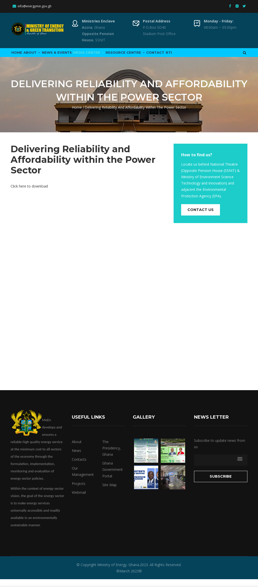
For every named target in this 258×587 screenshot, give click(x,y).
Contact (183, 56)
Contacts (79, 467)
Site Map (109, 492)
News (76, 458)
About (39, 56)
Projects (78, 491)
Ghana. (133, 572)
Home (19, 56)
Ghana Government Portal (112, 477)
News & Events (68, 56)
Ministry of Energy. (112, 572)
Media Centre (105, 56)
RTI (201, 56)
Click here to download (29, 193)
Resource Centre (147, 56)
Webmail (79, 500)
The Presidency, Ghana (111, 455)
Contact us (200, 217)
